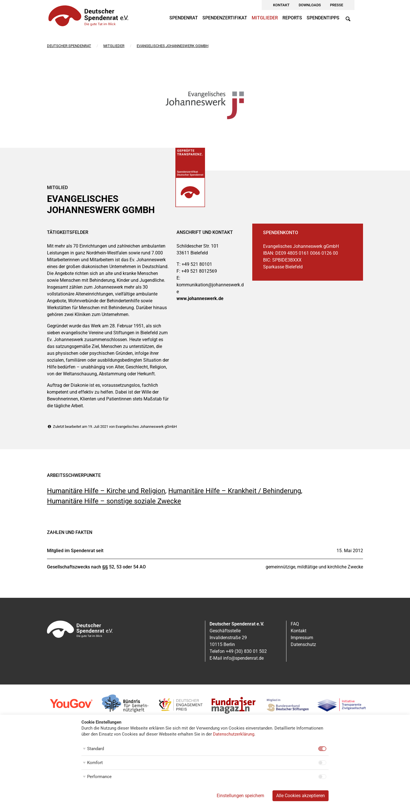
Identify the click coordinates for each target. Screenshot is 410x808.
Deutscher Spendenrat (69, 46)
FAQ (295, 624)
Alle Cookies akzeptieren (300, 795)
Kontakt (281, 5)
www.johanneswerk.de (200, 298)
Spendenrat (183, 18)
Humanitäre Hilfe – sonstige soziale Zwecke (114, 501)
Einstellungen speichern (240, 795)
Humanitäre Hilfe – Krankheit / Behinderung (234, 491)
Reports (292, 18)
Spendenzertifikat (224, 18)
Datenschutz (303, 644)
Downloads (310, 5)
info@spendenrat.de (243, 658)
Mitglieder (265, 18)
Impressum (302, 637)
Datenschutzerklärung (233, 734)
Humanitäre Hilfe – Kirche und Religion (106, 491)
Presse (336, 5)
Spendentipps (323, 18)
